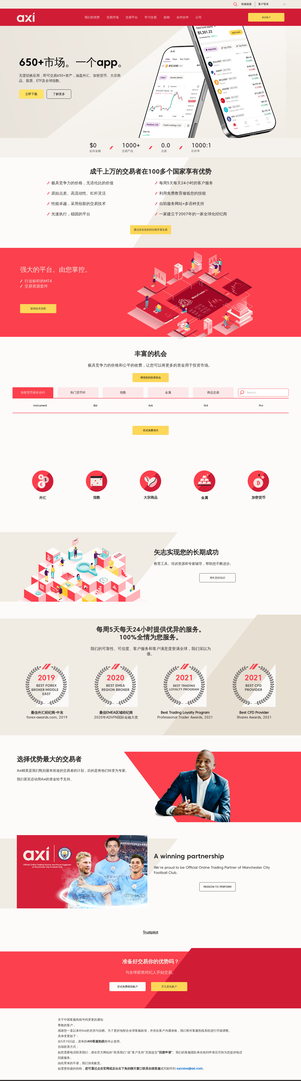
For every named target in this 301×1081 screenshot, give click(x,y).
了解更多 (74, 94)
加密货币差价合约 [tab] (33, 392)
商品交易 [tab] (213, 392)
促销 (167, 17)
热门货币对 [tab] (77, 392)
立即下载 (46, 94)
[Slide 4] (156, 134)
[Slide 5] (160, 134)
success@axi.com (190, 1068)
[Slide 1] (144, 134)
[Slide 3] (153, 134)
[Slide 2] (149, 134)
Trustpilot (150, 932)
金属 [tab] (168, 392)
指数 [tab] (123, 392)
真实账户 (266, 17)
